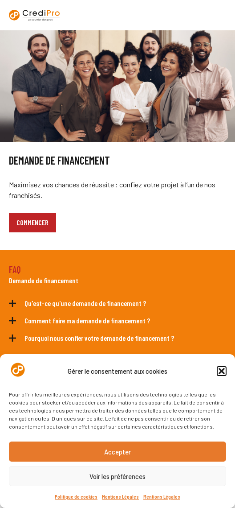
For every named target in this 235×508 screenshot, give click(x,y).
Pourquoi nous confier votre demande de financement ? (99, 338)
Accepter (117, 452)
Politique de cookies (76, 496)
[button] (221, 371)
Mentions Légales (120, 496)
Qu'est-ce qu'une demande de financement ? (85, 303)
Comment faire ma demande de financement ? (87, 320)
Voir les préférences (117, 476)
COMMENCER (32, 222)
